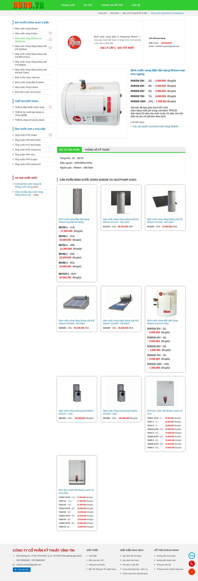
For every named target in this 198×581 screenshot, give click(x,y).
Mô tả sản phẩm (69, 126)
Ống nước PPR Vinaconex (28, 149)
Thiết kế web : (19, 565)
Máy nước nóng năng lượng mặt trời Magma (31, 63)
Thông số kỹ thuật (97, 126)
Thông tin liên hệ (163, 541)
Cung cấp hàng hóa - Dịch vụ (135, 546)
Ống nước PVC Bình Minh (28, 145)
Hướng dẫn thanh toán (166, 537)
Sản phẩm (114, 13)
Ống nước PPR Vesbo (34, 135)
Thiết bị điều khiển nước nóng (34, 107)
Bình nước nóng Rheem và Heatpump (34, 39)
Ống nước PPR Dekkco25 (28, 164)
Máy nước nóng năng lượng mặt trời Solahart (34, 47)
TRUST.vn (29, 565)
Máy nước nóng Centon (26, 87)
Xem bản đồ (23, 546)
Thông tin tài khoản (97, 541)
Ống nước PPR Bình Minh (28, 140)
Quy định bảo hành (131, 537)
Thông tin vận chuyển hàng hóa (169, 546)
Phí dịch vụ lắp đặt (130, 541)
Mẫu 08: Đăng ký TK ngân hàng (102, 546)
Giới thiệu (93, 533)
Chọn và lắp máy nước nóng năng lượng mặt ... (29, 193)
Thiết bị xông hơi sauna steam (30, 120)
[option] (91, 80)
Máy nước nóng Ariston (34, 33)
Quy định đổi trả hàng (132, 533)
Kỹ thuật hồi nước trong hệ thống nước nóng (28, 185)
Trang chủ (102, 13)
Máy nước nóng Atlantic (26, 28)
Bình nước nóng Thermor (27, 77)
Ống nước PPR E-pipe (26, 159)
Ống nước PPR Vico (25, 154)
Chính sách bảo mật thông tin (135, 550)
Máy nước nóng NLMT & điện (134, 13)
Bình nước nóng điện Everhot (29, 82)
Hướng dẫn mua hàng (165, 533)
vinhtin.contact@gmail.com (29, 541)
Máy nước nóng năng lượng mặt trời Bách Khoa (31, 55)
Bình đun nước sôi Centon (28, 92)
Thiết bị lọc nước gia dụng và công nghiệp (29, 113)
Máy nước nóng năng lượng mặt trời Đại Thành (31, 71)
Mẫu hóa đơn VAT (96, 537)
